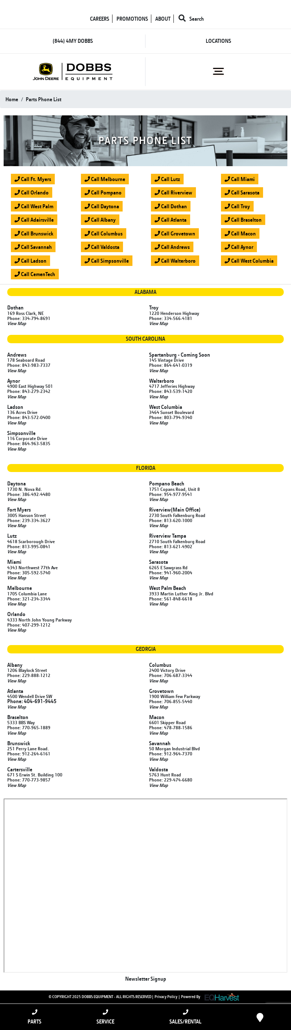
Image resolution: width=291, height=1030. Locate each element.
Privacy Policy (166, 996)
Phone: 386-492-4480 (28, 494)
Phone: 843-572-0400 (28, 417)
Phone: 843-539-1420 (170, 391)
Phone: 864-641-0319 (170, 365)
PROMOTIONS (132, 18)
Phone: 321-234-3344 (28, 599)
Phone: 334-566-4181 (170, 318)
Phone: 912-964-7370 (170, 753)
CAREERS (99, 18)
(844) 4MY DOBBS (73, 40)
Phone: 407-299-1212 (28, 625)
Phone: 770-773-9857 (28, 780)
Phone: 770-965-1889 (28, 727)
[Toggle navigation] (218, 71)
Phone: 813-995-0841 (28, 546)
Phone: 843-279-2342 (28, 391)
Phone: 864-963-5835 (28, 443)
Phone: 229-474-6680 (170, 780)
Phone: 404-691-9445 (32, 701)
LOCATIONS (218, 40)
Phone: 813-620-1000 (170, 520)
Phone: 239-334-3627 (28, 520)
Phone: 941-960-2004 (170, 572)
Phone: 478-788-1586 (170, 727)
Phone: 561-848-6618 (170, 599)
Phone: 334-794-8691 (28, 318)
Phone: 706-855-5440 (170, 701)
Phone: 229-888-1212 (28, 675)
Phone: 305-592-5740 (28, 572)
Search (191, 18)
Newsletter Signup (145, 978)
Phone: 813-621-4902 (170, 546)
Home (11, 99)
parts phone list (43, 99)
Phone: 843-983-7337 (28, 365)
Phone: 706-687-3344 (170, 675)
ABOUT (163, 18)
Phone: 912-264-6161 (28, 753)
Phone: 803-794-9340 (170, 417)
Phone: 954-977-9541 (170, 494)
